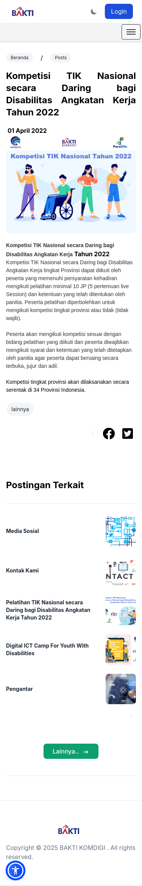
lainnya (20, 409)
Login (119, 11)
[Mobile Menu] (131, 31)
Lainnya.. (71, 751)
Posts (61, 57)
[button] (15, 870)
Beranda (19, 57)
